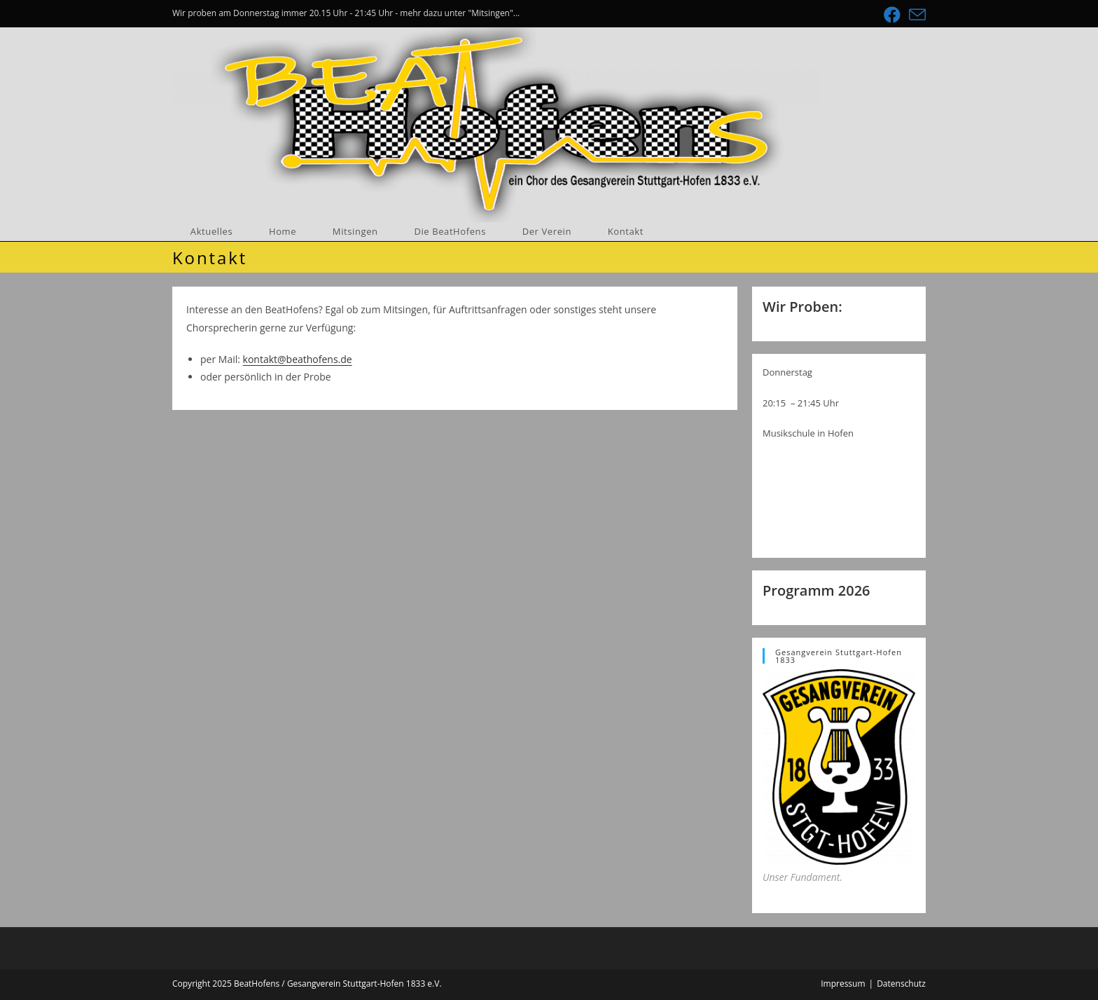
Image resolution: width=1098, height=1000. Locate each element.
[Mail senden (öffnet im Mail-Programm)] (915, 14)
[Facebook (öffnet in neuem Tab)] (892, 14)
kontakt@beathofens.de (297, 359)
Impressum (843, 983)
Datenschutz (901, 983)
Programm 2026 (816, 590)
